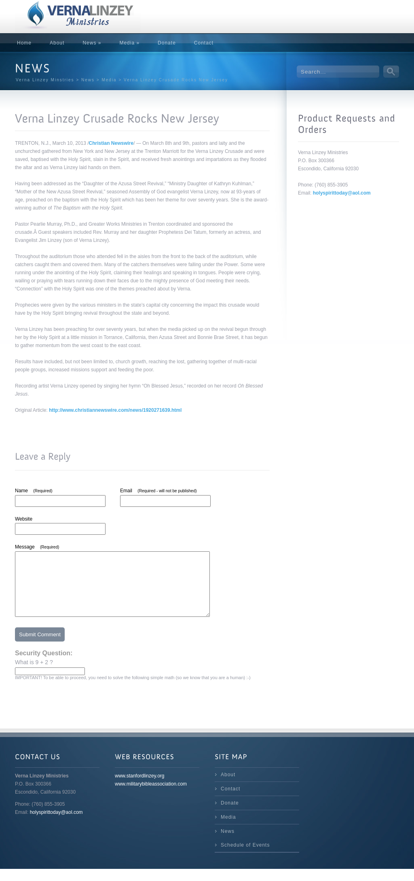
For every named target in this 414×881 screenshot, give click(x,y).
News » (91, 43)
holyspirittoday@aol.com (342, 193)
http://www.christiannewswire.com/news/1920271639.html (115, 410)
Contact (203, 43)
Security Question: (43, 665)
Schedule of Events (245, 857)
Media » (129, 43)
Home (24, 43)
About (57, 43)
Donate (167, 43)
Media (228, 829)
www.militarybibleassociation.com (151, 796)
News (227, 843)
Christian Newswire (111, 143)
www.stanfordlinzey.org (140, 788)
